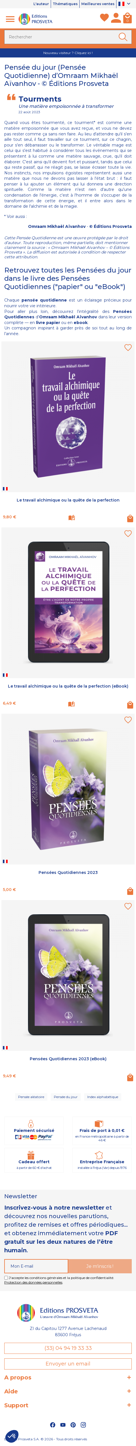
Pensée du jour (66, 1097)
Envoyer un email (68, 1364)
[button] (12, 1436)
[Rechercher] (68, 37)
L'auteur (34, 4)
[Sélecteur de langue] (125, 4)
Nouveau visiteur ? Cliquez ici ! (68, 53)
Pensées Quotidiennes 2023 (68, 872)
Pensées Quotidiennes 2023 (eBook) (68, 1058)
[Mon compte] (116, 19)
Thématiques (60, 4)
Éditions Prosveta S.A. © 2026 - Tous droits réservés (45, 1439)
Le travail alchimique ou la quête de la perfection (68, 500)
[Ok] (124, 37)
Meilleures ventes (96, 4)
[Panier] (127, 19)
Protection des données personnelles (33, 1282)
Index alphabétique (102, 1097)
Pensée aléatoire (31, 1097)
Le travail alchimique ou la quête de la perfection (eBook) (68, 686)
